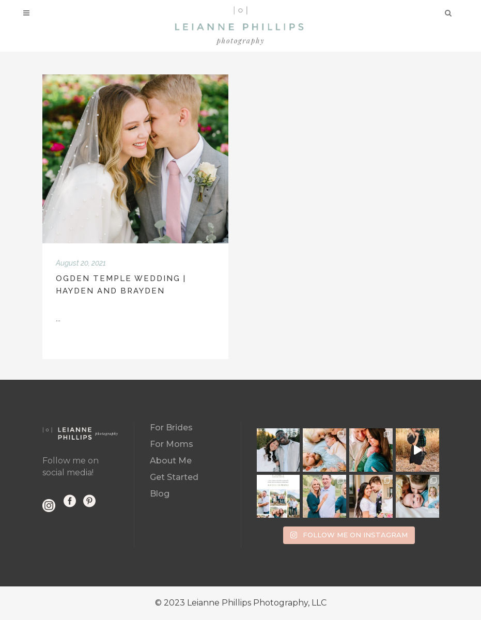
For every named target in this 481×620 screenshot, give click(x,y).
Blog (159, 494)
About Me (171, 461)
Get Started (174, 477)
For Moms (171, 444)
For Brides (171, 427)
